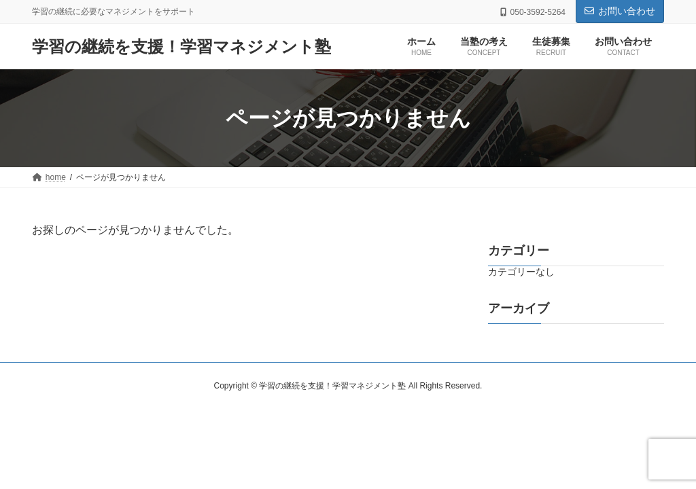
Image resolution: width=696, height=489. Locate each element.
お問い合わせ (620, 10)
